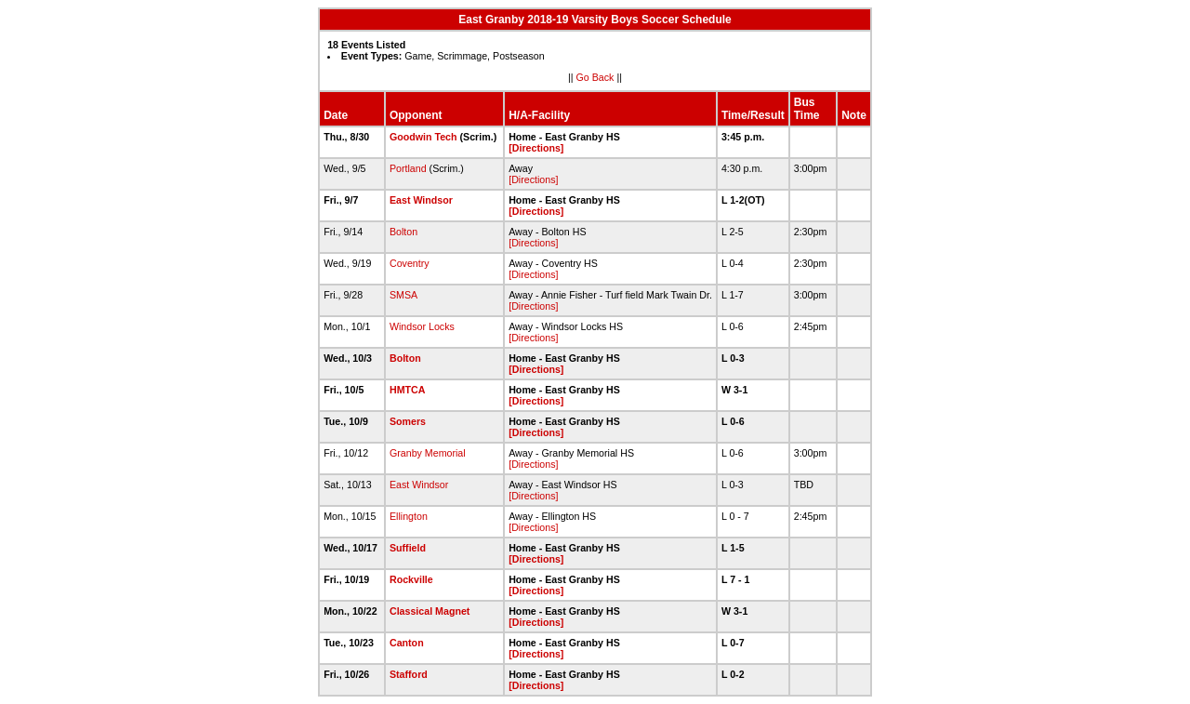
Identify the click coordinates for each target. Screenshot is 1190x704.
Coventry (410, 263)
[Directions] (536, 147)
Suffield (408, 547)
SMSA (403, 294)
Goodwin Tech (423, 136)
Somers (408, 421)
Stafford (409, 674)
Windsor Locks (422, 326)
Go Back (595, 77)
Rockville (411, 579)
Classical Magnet (429, 611)
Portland (408, 168)
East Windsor (421, 200)
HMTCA (407, 389)
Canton (407, 642)
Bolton (403, 231)
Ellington (409, 516)
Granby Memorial (428, 452)
